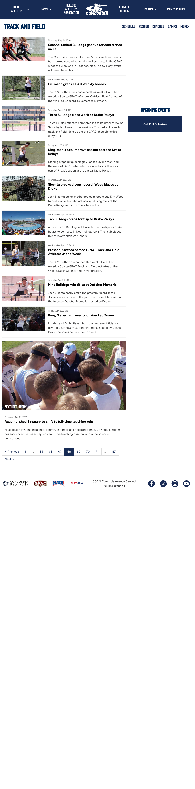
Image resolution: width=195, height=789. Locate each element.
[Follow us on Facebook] (151, 483)
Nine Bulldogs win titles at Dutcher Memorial (83, 285)
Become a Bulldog (124, 9)
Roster (144, 26)
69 (78, 451)
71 (97, 451)
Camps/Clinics (176, 9)
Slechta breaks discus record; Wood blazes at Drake (83, 186)
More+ (185, 26)
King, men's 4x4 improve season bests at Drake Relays (84, 152)
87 (114, 451)
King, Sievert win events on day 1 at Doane (81, 315)
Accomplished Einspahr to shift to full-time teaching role (49, 421)
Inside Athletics (17, 9)
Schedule (128, 26)
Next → (9, 459)
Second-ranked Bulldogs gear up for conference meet (85, 47)
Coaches (158, 26)
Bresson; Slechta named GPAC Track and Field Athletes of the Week (83, 252)
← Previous (12, 451)
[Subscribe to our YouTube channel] (186, 483)
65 (41, 451)
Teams (43, 9)
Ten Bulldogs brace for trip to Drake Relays (81, 219)
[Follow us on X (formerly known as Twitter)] (163, 483)
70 (88, 451)
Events (148, 9)
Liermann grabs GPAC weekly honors (77, 84)
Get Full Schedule (155, 124)
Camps (172, 26)
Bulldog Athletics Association (71, 8)
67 (59, 451)
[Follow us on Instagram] (174, 483)
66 (50, 451)
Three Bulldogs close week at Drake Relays (81, 115)
